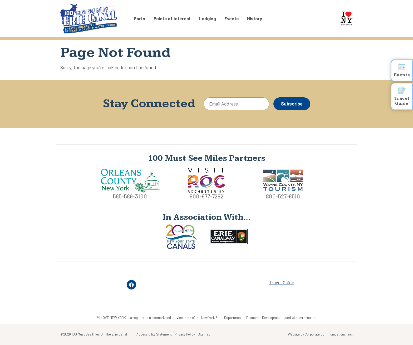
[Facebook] (131, 284)
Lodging (207, 19)
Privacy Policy (185, 334)
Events (231, 19)
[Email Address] (236, 103)
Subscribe (292, 104)
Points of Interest (172, 19)
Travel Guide (281, 282)
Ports (139, 19)
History (254, 19)
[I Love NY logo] (347, 19)
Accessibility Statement (154, 334)
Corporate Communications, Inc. (329, 334)
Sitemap (204, 334)
